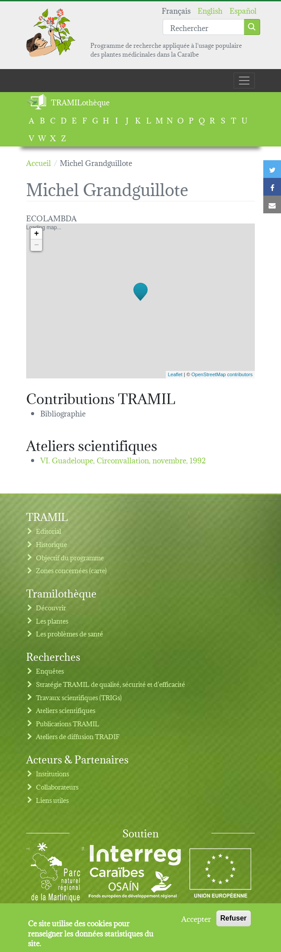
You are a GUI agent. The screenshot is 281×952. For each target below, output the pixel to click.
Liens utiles (52, 800)
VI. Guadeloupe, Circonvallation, (123, 460)
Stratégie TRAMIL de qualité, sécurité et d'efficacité (110, 684)
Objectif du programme (70, 557)
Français (176, 10)
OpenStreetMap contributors (222, 374)
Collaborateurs (57, 787)
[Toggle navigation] (244, 81)
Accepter (196, 919)
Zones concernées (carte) (71, 570)
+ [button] (36, 233)
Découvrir (51, 607)
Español (243, 10)
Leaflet (175, 374)
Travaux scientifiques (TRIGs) (79, 697)
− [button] (36, 245)
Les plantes (52, 621)
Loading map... (139, 301)
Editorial (48, 531)
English (210, 10)
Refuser (233, 918)
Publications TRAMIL (67, 723)
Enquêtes (50, 671)
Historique (51, 544)
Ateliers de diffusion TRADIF (78, 736)
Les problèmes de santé (69, 633)
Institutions (52, 773)
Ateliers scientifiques (65, 710)
